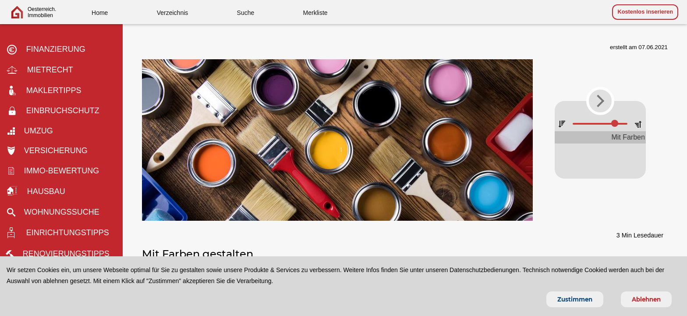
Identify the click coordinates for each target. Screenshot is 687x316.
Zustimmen (574, 299)
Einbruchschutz (56, 111)
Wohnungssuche (56, 212)
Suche (246, 12)
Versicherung (50, 150)
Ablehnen (646, 299)
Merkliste (315, 12)
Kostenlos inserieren (645, 11)
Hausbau (39, 191)
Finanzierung (49, 49)
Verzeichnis (172, 12)
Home (100, 12)
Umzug (33, 130)
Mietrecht (43, 70)
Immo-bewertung (56, 170)
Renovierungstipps (61, 253)
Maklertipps (47, 91)
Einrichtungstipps (61, 233)
